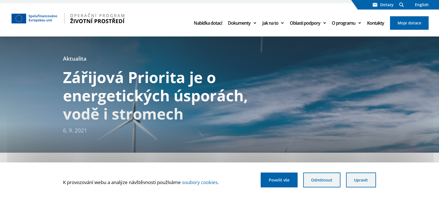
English (422, 4)
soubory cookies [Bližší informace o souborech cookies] (200, 182)
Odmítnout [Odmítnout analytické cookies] (321, 180)
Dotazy (383, 4)
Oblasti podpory (305, 23)
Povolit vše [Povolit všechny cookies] (279, 180)
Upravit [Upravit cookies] (361, 180)
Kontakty (375, 23)
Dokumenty (239, 23)
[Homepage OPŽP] (91, 18)
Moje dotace (409, 23)
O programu (343, 23)
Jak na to (270, 23)
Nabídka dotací (208, 23)
